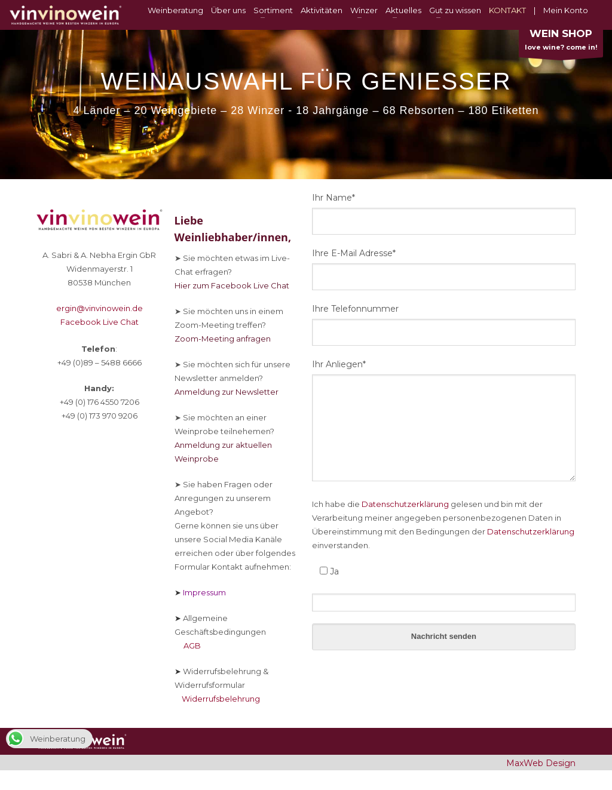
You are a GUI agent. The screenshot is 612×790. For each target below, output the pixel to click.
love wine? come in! (561, 42)
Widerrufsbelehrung (217, 698)
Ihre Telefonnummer (355, 308)
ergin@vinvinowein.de (99, 308)
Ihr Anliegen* (339, 364)
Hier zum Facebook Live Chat (232, 285)
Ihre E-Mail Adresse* (354, 253)
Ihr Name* (333, 197)
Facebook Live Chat (99, 322)
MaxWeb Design (541, 763)
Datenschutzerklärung (405, 504)
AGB (188, 645)
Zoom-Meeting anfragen (223, 338)
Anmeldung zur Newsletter (227, 391)
